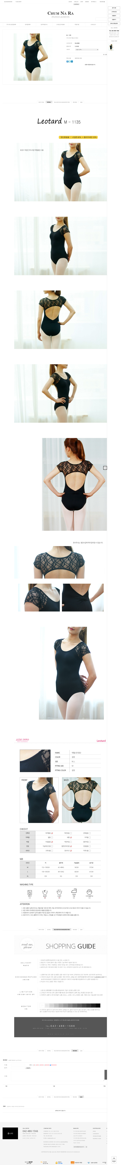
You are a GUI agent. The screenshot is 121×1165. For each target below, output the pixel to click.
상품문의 (114, 15)
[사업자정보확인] (64, 1141)
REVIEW (75, 102)
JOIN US (76, 1)
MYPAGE (94, 1)
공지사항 (114, 8)
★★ (37, 1065)
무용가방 (77, 24)
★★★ (41, 1065)
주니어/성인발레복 (11, 24)
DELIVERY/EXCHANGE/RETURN (62, 102)
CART (81, 1)
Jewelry (93, 24)
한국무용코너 (44, 24)
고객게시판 (114, 11)
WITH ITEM (41, 102)
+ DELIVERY (18, 1)
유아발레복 (28, 24)
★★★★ (47, 1065)
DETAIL (49, 102)
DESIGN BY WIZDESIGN (73, 1151)
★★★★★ (54, 1065)
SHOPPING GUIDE (97, 1138)
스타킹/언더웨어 (60, 24)
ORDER (87, 1)
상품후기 (114, 19)
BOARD (102, 1)
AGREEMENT (96, 1133)
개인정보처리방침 (97, 1136)
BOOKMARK (8, 1)
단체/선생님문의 (114, 23)
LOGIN (70, 1)
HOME (94, 1131)
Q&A (81, 102)
